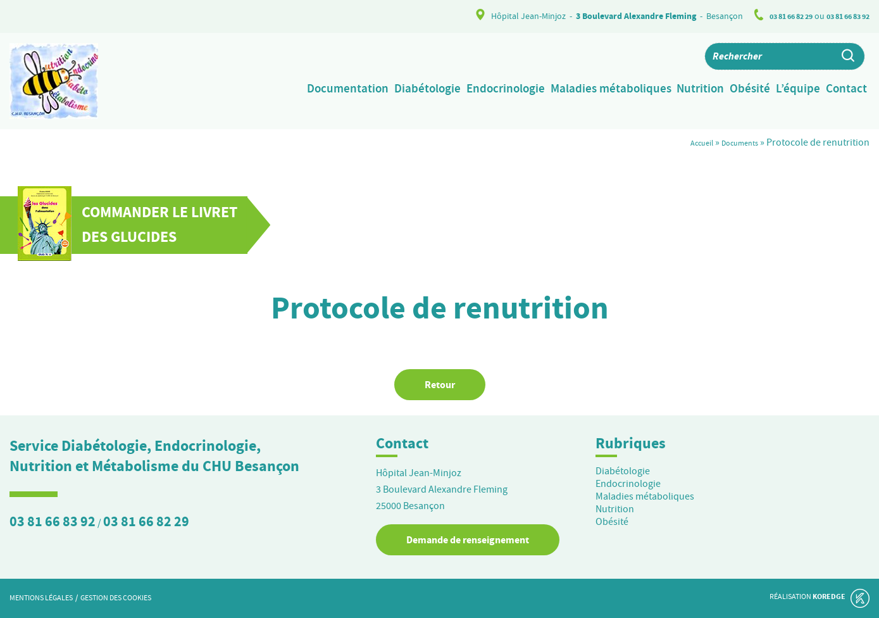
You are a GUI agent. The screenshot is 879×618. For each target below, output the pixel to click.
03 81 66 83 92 (844, 16)
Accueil (686, 142)
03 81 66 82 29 (778, 16)
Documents (733, 142)
